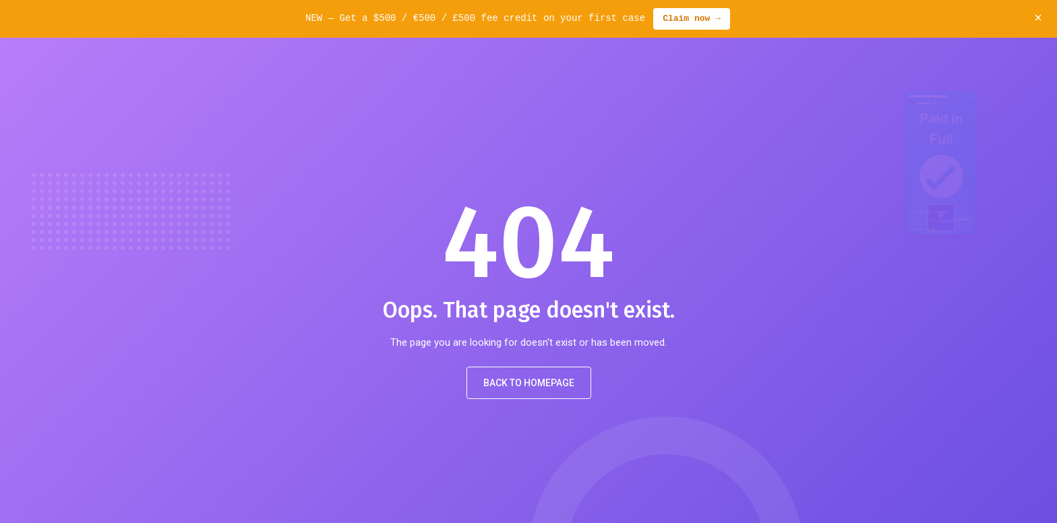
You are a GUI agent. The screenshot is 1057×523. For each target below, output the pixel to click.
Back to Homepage (528, 382)
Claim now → (692, 19)
